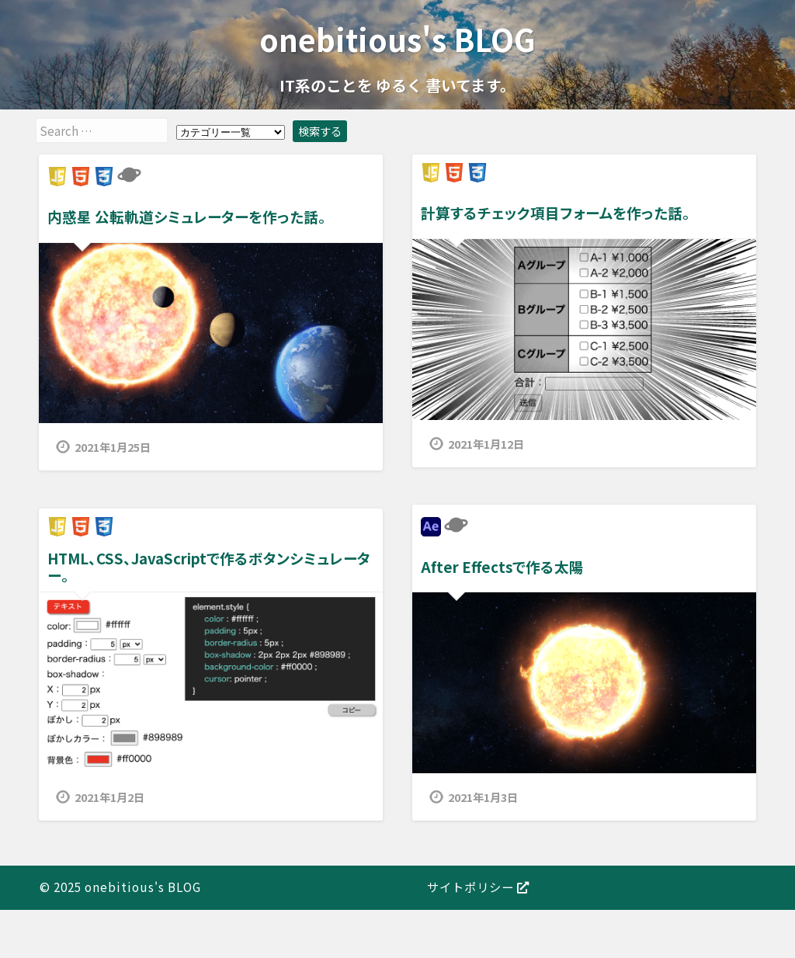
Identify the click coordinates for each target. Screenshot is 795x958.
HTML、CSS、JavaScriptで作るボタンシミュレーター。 (208, 566)
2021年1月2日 (109, 797)
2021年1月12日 (486, 444)
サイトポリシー (478, 886)
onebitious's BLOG (398, 38)
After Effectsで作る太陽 (502, 566)
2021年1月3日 (483, 797)
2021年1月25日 (113, 447)
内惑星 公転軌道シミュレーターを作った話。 (186, 216)
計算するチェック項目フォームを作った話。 (555, 212)
